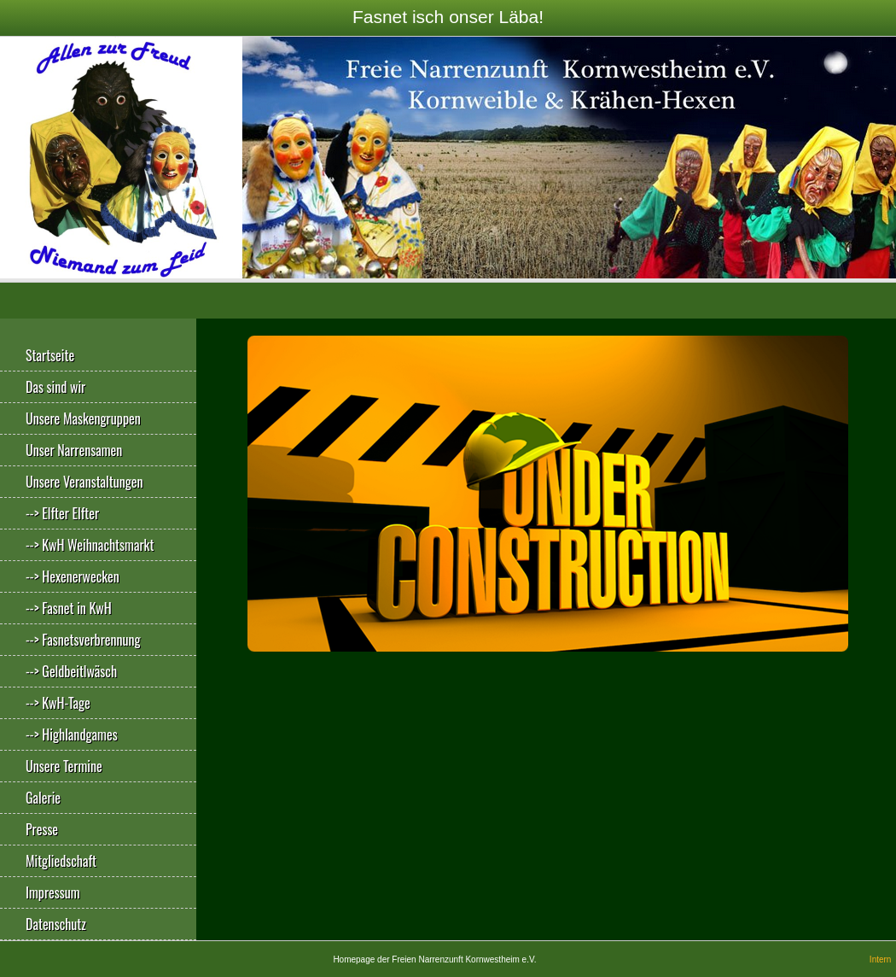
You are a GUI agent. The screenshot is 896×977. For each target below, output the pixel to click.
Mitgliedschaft (61, 861)
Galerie (43, 797)
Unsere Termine (64, 766)
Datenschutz (56, 924)
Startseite (50, 355)
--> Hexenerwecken (72, 576)
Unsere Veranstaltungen (84, 481)
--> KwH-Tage (58, 703)
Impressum (53, 892)
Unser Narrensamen (74, 450)
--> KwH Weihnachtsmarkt (90, 545)
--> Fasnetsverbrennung (83, 639)
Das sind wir (55, 387)
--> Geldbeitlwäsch (71, 671)
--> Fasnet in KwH (69, 608)
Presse (42, 829)
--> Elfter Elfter (62, 513)
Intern (881, 959)
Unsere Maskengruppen (83, 418)
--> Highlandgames (72, 734)
